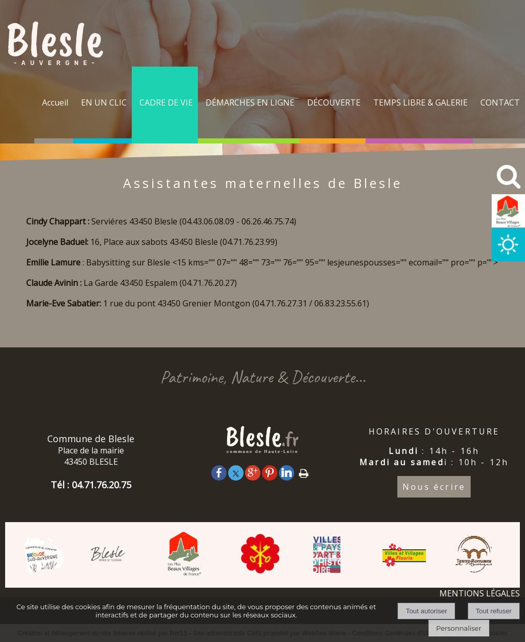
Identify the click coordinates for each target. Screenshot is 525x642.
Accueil (55, 102)
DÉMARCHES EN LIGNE (250, 102)
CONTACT (500, 102)
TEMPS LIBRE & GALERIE (420, 102)
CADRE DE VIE (166, 102)
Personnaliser (458, 628)
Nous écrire (434, 486)
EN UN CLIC (104, 102)
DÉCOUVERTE (333, 102)
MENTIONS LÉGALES (479, 593)
